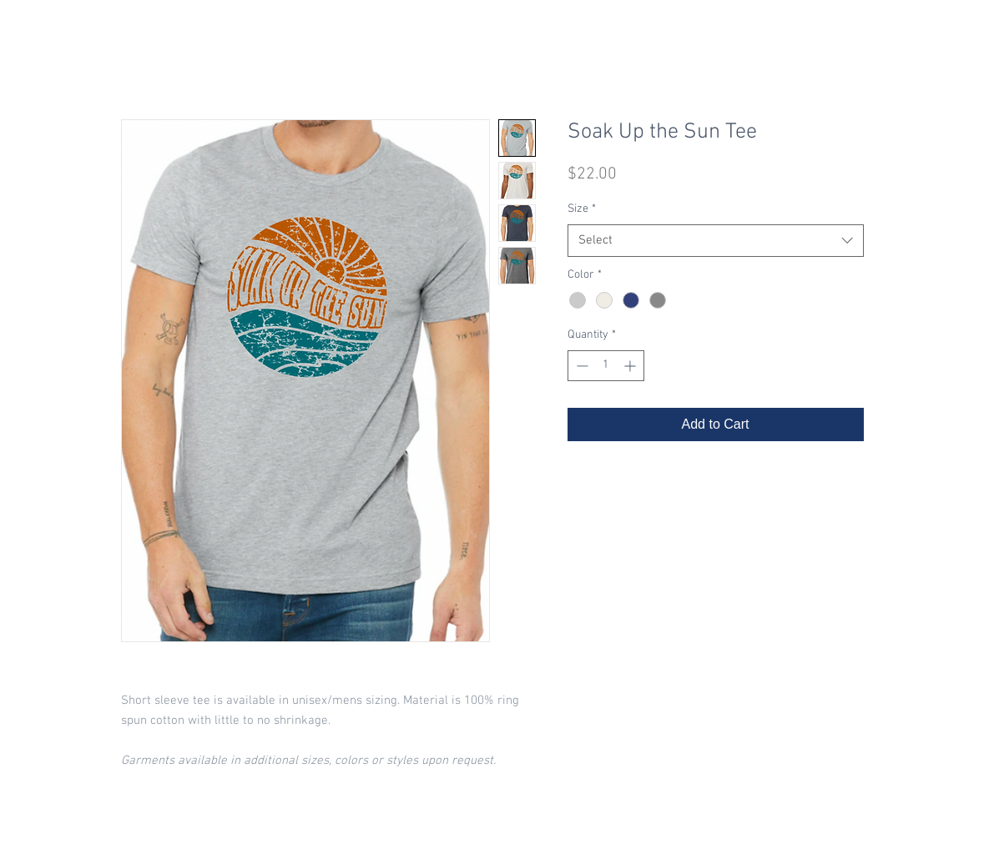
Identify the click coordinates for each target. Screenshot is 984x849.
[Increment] (631, 365)
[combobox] (716, 240)
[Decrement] (580, 365)
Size (582, 209)
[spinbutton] (606, 365)
